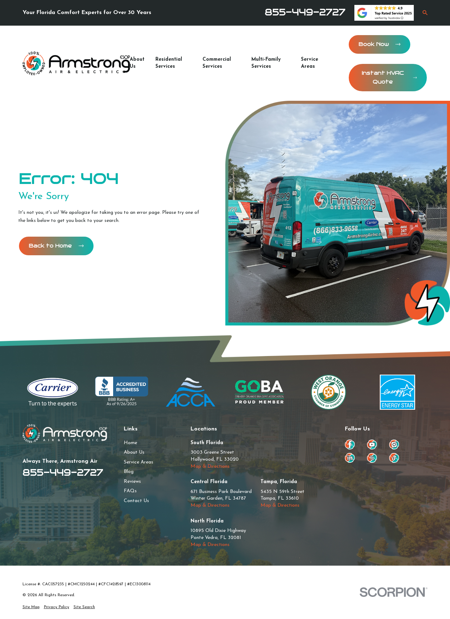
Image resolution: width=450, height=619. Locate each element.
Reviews (132, 481)
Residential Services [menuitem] (168, 63)
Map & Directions (210, 466)
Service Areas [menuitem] (309, 63)
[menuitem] (30, 607)
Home (130, 443)
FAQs (130, 491)
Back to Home (56, 246)
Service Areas (138, 462)
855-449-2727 (305, 12)
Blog (129, 471)
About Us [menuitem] (137, 63)
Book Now (379, 44)
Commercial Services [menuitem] (216, 63)
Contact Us (136, 500)
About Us (134, 452)
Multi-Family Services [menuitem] (266, 63)
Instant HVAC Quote (389, 77)
